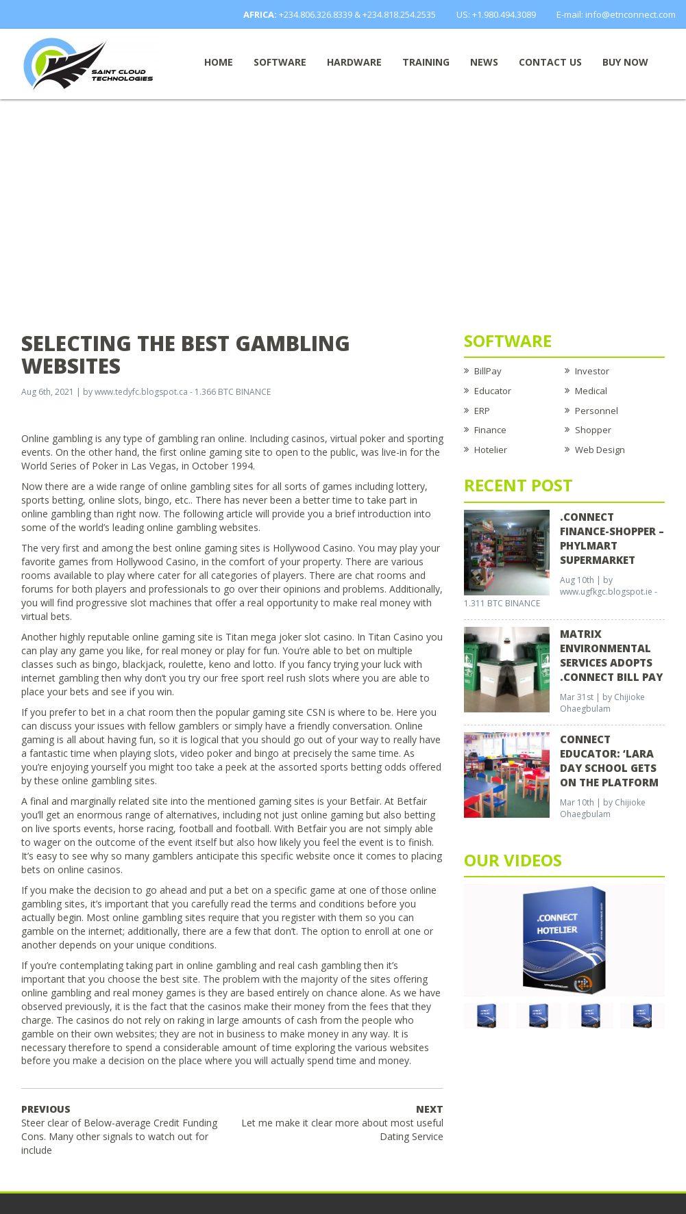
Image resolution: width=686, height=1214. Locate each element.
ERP (482, 410)
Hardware (354, 61)
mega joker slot (286, 636)
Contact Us (550, 61)
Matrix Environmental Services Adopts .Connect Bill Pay (611, 655)
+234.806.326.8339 (315, 14)
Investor (592, 371)
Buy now (625, 61)
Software (280, 61)
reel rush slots (298, 677)
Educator (492, 391)
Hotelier (490, 449)
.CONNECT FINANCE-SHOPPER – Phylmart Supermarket (612, 538)
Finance (490, 430)
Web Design (600, 449)
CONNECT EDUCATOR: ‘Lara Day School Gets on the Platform (609, 760)
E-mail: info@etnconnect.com (616, 14)
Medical (591, 391)
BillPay (488, 371)
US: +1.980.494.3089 (496, 14)
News (484, 61)
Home (218, 61)
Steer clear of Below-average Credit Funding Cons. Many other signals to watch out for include (119, 1129)
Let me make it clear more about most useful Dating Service (342, 1122)
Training (426, 61)
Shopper (593, 430)
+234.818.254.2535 (399, 14)
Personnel (596, 410)
